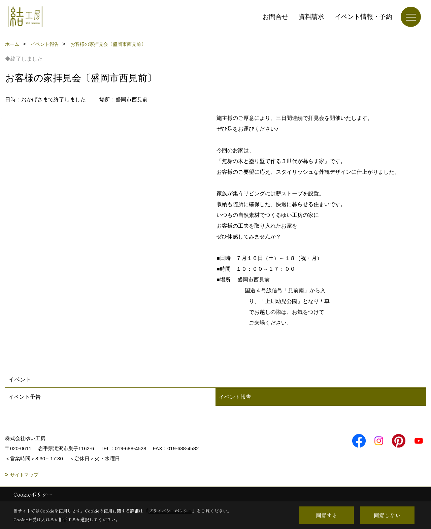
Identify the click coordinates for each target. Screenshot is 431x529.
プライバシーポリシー (170, 510)
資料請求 (311, 16)
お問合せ (275, 16)
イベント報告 (235, 397)
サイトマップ (24, 474)
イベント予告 (24, 397)
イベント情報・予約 (363, 16)
